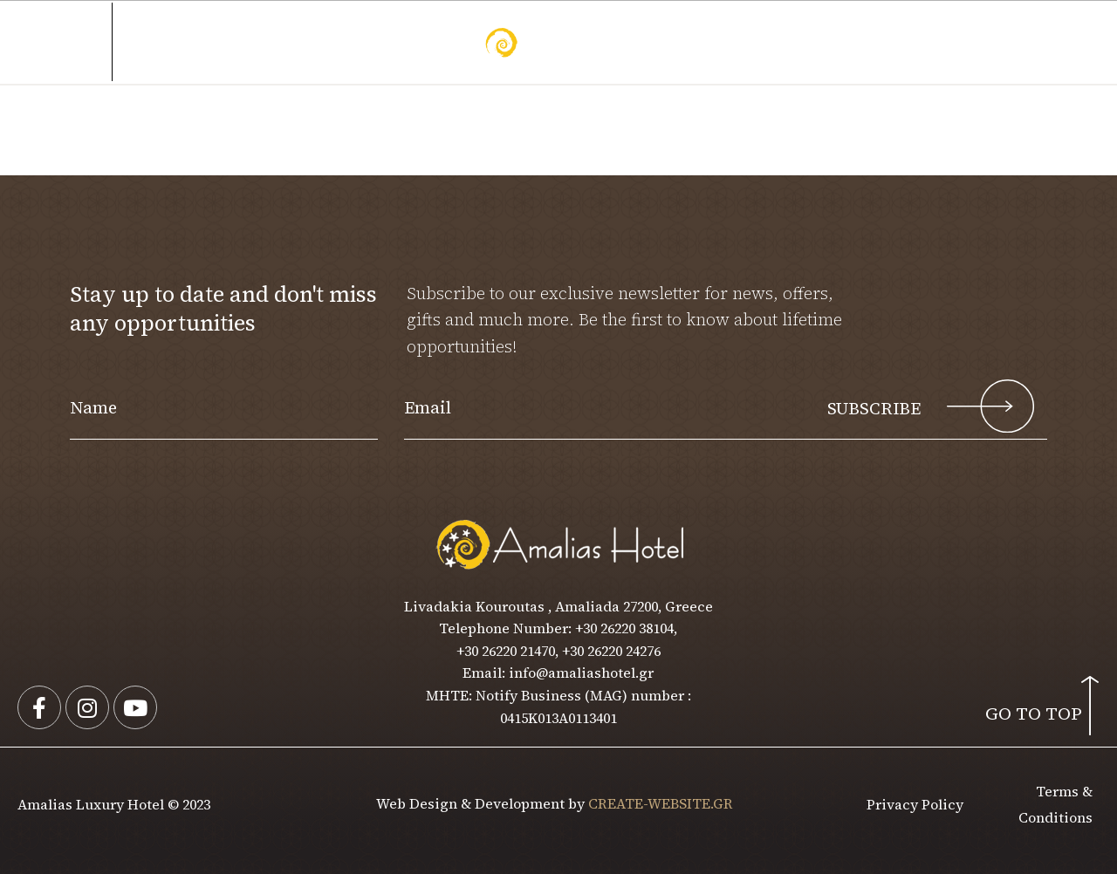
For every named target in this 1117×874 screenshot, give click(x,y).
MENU (78, 42)
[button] (1020, 43)
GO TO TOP (1033, 713)
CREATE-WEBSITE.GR (660, 803)
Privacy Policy (915, 804)
